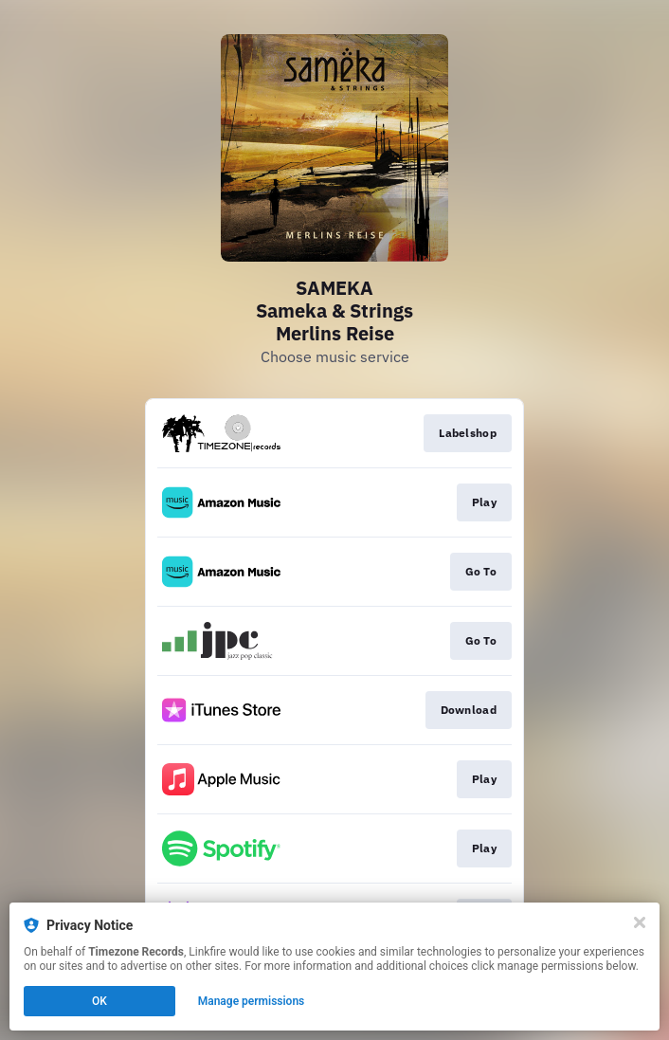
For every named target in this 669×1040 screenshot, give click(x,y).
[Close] (639, 922)
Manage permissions (251, 1001)
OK (99, 1001)
